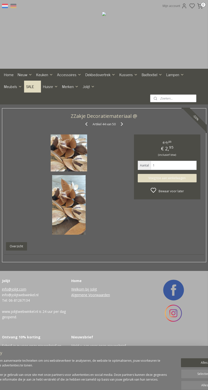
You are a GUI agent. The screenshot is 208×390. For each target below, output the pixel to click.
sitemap (114, 381)
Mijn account (175, 6)
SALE (32, 86)
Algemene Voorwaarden (90, 294)
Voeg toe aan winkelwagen (167, 178)
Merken (70, 86)
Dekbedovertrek (100, 74)
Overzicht (16, 246)
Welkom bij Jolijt (84, 289)
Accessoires (69, 74)
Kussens (128, 74)
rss (124, 381)
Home (9, 74)
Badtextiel (152, 74)
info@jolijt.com (14, 289)
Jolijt (89, 86)
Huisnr (50, 86)
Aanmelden (83, 356)
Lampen (175, 74)
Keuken (44, 74)
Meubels (13, 86)
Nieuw (25, 74)
